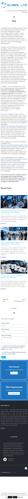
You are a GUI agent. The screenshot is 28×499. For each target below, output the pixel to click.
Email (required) (5, 329)
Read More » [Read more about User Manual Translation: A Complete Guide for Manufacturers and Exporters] (4, 288)
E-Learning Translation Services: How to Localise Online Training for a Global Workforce (13, 211)
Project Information (6, 335)
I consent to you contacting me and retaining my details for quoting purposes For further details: (13, 347)
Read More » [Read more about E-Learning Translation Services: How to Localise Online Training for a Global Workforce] (4, 223)
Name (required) (5, 323)
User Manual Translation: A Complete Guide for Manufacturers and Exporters (12, 276)
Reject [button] (15, 497)
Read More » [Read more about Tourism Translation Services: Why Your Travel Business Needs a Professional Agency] (4, 257)
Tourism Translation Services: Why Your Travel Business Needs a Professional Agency (12, 243)
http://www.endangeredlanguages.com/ (13, 126)
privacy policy (8, 349)
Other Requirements (14, 393)
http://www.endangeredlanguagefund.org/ (14, 145)
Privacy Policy (13, 472)
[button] (14, 17)
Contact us (14, 373)
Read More (20, 497)
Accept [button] (10, 497)
